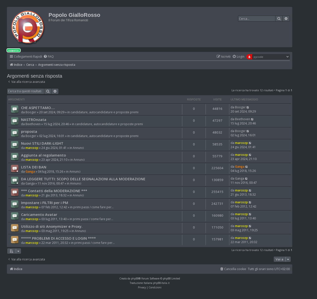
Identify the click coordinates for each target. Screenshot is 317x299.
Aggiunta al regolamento (43, 155)
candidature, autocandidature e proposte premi (104, 112)
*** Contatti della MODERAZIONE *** (54, 190)
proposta (29, 131)
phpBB (135, 278)
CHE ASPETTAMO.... (38, 107)
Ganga (30, 171)
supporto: (13, 50)
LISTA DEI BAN (33, 166)
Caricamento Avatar (39, 214)
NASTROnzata (33, 119)
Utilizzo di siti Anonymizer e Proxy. (51, 226)
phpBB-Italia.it (161, 283)
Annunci (78, 148)
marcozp (32, 148)
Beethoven (33, 124)
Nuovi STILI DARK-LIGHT (42, 143)
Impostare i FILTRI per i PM (44, 202)
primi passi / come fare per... (93, 207)
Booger (31, 112)
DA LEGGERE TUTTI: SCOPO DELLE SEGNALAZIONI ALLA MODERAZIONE (83, 178)
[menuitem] (48, 56)
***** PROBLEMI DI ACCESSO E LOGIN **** (58, 238)
